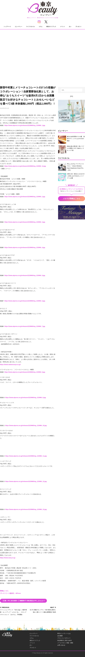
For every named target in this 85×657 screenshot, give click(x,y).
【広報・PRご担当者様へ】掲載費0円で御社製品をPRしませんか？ (23, 600)
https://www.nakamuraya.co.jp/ (10, 364)
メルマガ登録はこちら (71, 199)
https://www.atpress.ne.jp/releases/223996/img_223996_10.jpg (26, 425)
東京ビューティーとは (63, 633)
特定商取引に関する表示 (64, 640)
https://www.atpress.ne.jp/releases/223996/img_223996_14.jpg (25, 166)
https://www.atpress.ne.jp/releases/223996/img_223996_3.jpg (24, 222)
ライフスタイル (30, 26)
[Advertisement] (42, 65)
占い (70, 26)
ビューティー (18, 26)
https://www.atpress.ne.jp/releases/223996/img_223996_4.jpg (24, 247)
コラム (40, 26)
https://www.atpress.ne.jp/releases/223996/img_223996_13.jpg (26, 509)
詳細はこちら (4, 591)
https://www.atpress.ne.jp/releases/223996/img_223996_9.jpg (25, 397)
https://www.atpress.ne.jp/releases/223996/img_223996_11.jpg (26, 456)
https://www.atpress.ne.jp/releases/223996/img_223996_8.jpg (24, 372)
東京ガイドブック (51, 26)
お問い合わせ (61, 645)
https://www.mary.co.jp (7, 558)
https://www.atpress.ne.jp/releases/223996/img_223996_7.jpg (24, 326)
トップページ (7, 26)
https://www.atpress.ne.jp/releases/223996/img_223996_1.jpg (24, 125)
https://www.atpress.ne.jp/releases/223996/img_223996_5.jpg (24, 275)
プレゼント (78, 26)
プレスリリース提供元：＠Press (10, 593)
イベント (62, 26)
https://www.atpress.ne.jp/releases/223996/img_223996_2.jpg (24, 196)
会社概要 (60, 636)
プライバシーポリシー (63, 638)
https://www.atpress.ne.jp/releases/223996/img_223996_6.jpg (24, 301)
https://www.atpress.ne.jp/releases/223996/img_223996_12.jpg (26, 481)
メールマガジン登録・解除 (65, 643)
